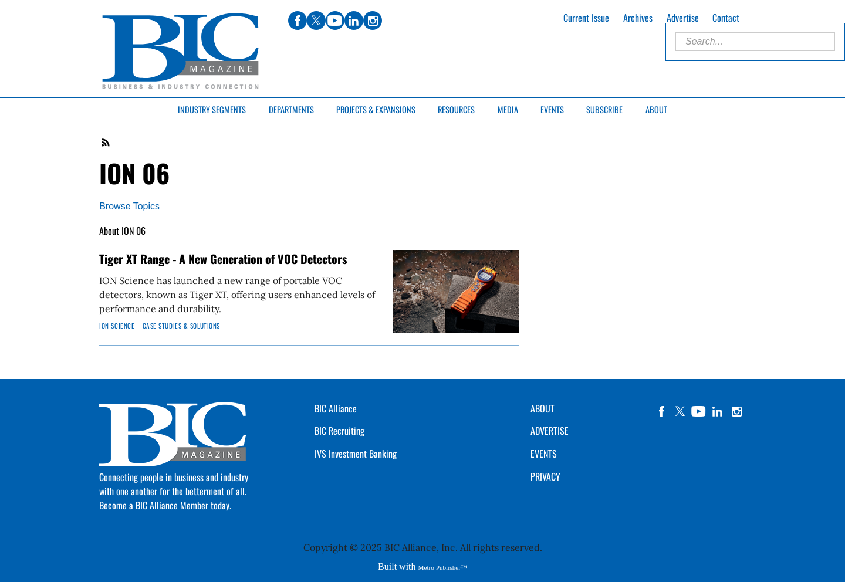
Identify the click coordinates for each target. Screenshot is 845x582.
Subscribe (604, 109)
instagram (736, 411)
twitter (680, 411)
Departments (291, 109)
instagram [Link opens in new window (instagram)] (372, 20)
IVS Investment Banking (356, 453)
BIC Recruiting (339, 431)
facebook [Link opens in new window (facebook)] (297, 20)
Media (508, 109)
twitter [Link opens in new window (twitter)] (316, 20)
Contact (725, 17)
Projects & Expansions (375, 109)
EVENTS (543, 453)
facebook (661, 411)
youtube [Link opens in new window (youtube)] (335, 20)
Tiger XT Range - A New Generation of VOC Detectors (223, 259)
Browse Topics (129, 206)
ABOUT (542, 408)
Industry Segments (212, 109)
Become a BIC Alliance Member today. (165, 505)
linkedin (717, 411)
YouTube (698, 411)
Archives (638, 17)
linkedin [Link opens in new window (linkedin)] (353, 20)
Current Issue (586, 17)
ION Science (116, 325)
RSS (106, 143)
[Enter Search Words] (755, 41)
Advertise (683, 17)
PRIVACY (545, 476)
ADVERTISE (549, 431)
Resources (456, 109)
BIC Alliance (336, 408)
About (656, 109)
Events (552, 109)
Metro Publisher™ (442, 567)
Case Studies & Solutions (181, 325)
